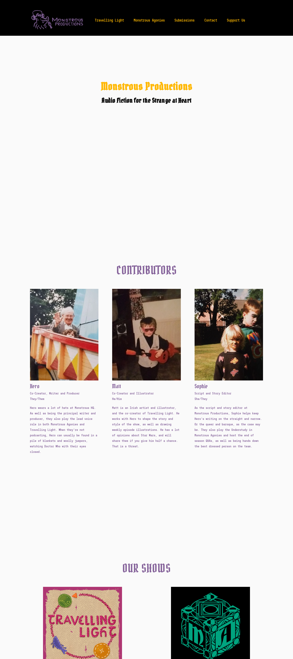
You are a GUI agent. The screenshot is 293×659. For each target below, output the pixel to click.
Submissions (184, 20)
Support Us (236, 20)
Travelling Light (109, 20)
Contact (210, 20)
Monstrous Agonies (149, 20)
